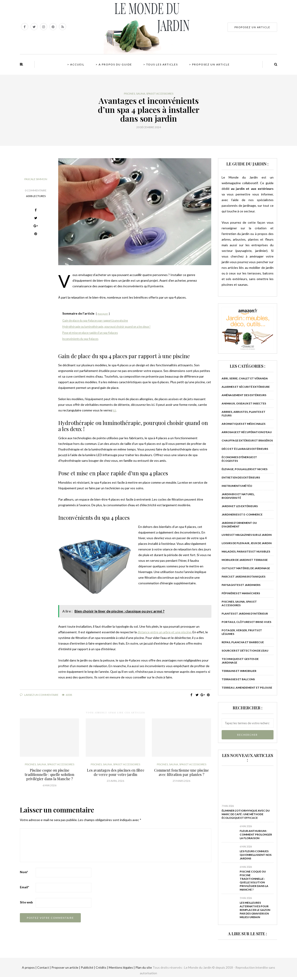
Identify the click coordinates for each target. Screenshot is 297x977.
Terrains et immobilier (239, 671)
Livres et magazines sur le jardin (246, 534)
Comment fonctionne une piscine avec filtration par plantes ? (181, 772)
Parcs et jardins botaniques (243, 576)
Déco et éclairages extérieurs (245, 448)
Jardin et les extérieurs (240, 506)
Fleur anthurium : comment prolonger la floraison (256, 834)
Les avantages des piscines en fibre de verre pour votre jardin (115, 772)
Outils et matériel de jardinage (246, 568)
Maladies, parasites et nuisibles (246, 551)
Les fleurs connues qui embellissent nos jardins (255, 854)
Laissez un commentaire (39, 694)
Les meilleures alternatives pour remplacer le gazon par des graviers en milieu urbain (255, 910)
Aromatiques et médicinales (243, 423)
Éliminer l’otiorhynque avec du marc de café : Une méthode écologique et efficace (246, 814)
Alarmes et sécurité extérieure (246, 386)
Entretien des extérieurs (241, 477)
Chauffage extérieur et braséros (247, 440)
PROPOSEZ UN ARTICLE (252, 27)
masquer (102, 313)
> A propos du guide (114, 64)
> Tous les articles (160, 64)
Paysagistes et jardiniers (241, 585)
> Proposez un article (209, 64)
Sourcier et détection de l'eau (245, 650)
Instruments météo (237, 485)
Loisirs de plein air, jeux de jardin (246, 543)
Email (24, 887)
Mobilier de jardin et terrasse (245, 560)
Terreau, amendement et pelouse (247, 687)
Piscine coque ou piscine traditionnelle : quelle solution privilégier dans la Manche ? (49, 774)
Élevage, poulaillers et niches (244, 469)
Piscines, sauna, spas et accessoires (148, 93)
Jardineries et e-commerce (242, 514)
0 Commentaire (35, 190)
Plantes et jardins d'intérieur (245, 613)
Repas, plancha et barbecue (243, 642)
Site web (26, 902)
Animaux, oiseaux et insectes (244, 403)
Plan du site (143, 967)
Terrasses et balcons (238, 679)
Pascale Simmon (35, 179)
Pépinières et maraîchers (241, 593)
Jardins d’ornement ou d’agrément (239, 524)
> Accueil (75, 64)
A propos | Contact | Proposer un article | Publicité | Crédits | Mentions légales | (78, 967)
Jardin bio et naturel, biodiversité (238, 495)
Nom (24, 872)
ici (114, 410)
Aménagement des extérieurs (244, 395)
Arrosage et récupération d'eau (247, 432)
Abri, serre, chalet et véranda (245, 378)
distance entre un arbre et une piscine (164, 632)
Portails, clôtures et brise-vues (246, 622)
